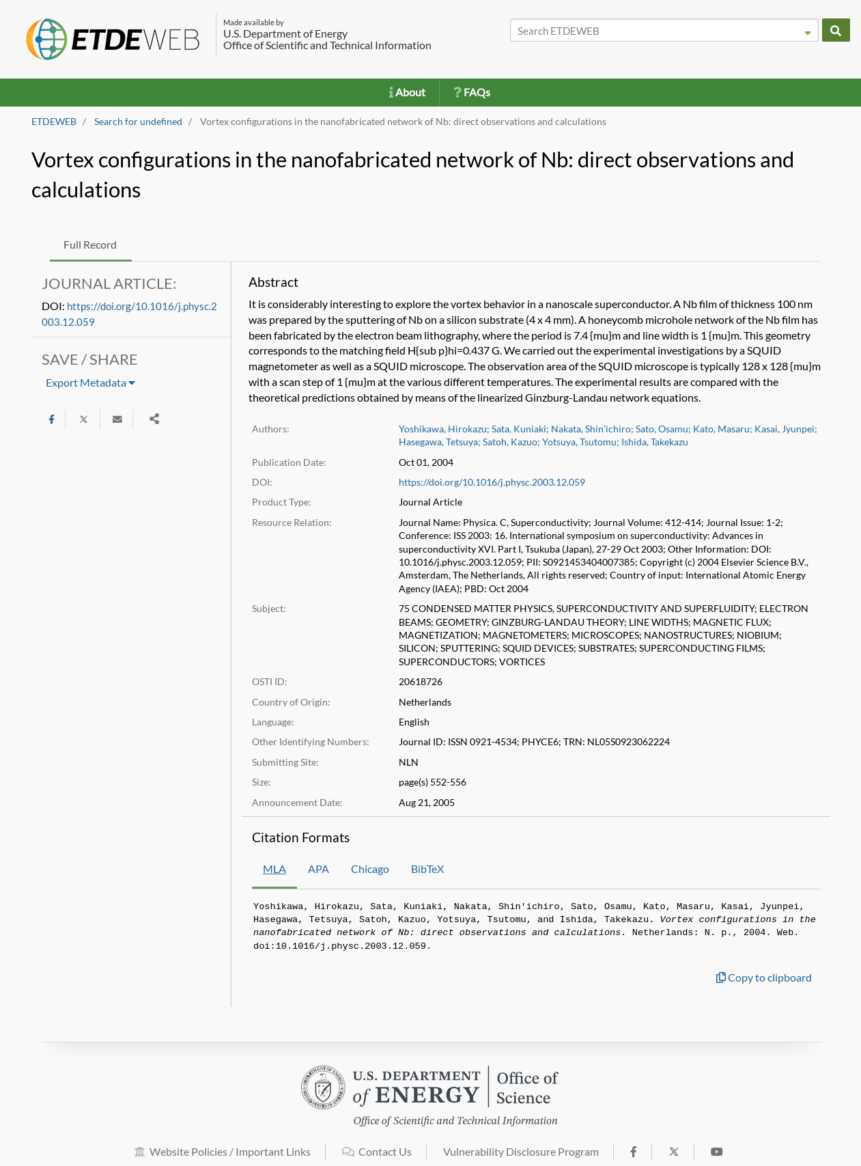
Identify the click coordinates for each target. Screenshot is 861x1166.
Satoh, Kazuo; (511, 441)
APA (318, 868)
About (407, 91)
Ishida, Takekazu (654, 441)
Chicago (370, 868)
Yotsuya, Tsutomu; (580, 441)
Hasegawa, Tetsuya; (440, 441)
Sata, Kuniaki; (520, 429)
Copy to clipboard (764, 977)
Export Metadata (90, 382)
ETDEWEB (53, 121)
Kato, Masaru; (722, 429)
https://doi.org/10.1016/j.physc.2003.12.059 (492, 482)
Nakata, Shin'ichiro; (592, 429)
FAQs (471, 91)
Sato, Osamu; (663, 429)
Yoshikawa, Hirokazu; (444, 429)
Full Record (90, 244)
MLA (274, 868)
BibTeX (427, 868)
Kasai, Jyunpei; (785, 429)
